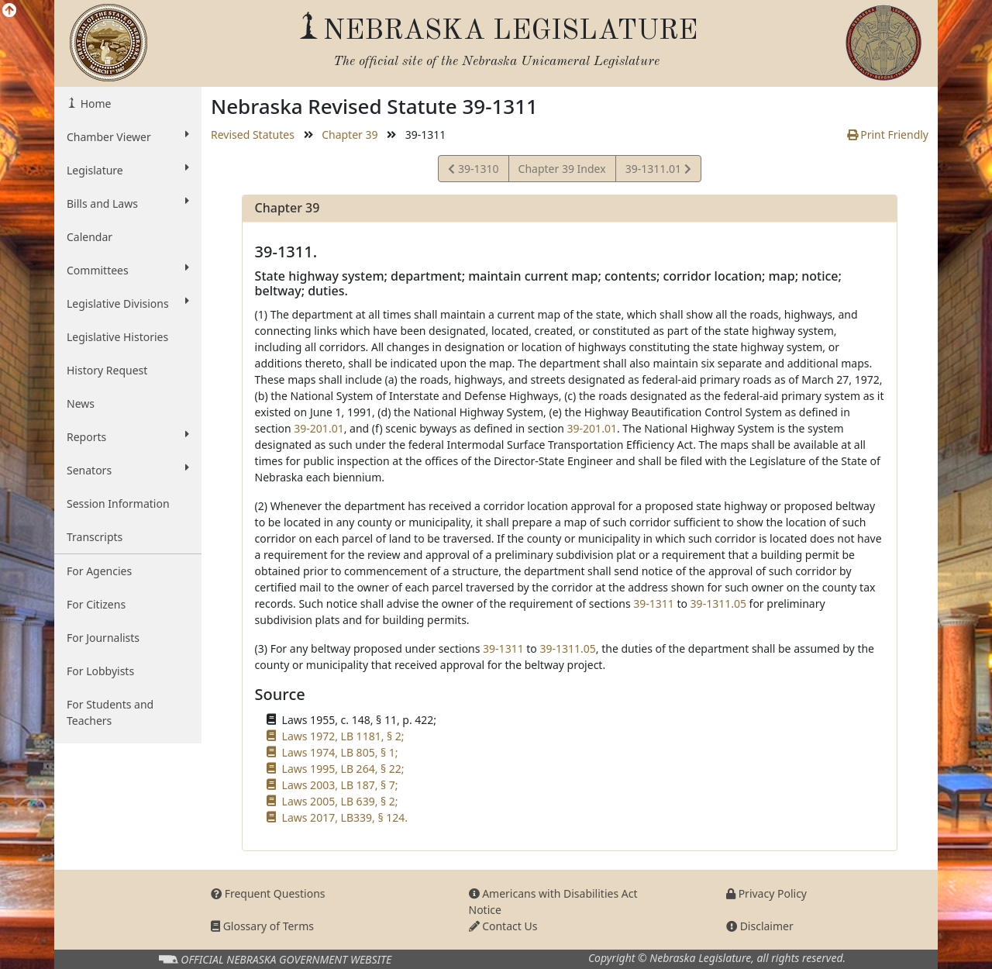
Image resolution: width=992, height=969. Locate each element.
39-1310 (473, 171)
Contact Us (503, 926)
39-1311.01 (658, 171)
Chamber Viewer (128, 136)
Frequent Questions (268, 893)
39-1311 (653, 603)
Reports (128, 436)
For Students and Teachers (110, 712)
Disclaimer (760, 926)
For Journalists (103, 637)
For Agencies (99, 571)
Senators (128, 470)
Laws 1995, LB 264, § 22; (343, 768)
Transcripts (94, 536)
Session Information (118, 503)
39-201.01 (318, 428)
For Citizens (96, 604)
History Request (107, 370)
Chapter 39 (349, 134)
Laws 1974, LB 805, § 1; (340, 752)
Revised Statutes (252, 134)
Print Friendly (887, 134)
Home (94, 103)
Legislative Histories (117, 336)
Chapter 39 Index (562, 168)
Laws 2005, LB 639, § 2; (340, 801)
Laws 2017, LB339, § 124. (345, 817)
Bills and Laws (128, 203)
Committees (128, 270)
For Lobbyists (100, 671)
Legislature (128, 170)
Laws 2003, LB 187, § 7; (340, 785)
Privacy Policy (766, 893)
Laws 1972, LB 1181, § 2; (343, 736)
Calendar (89, 236)
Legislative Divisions (128, 303)
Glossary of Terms (262, 926)
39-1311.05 (718, 603)
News (81, 403)
